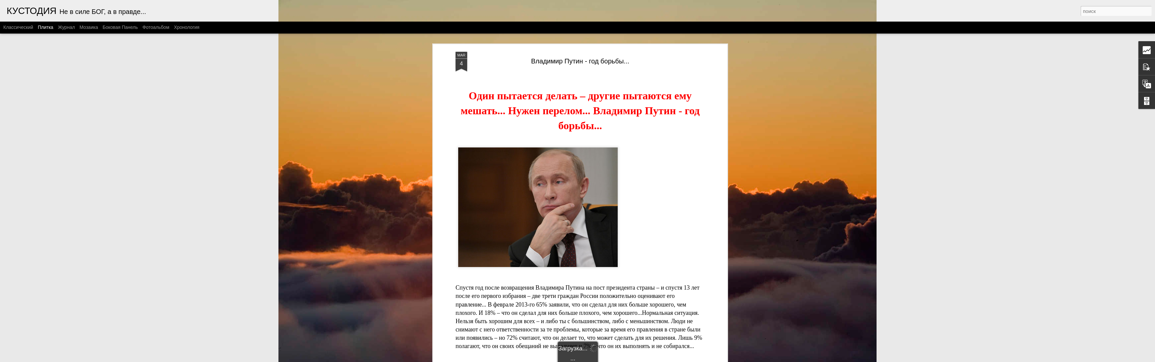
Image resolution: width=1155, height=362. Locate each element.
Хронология (186, 27)
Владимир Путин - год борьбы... (580, 61)
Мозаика (88, 27)
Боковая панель (120, 27)
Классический (18, 27)
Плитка (45, 27)
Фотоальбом (156, 27)
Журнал (66, 27)
